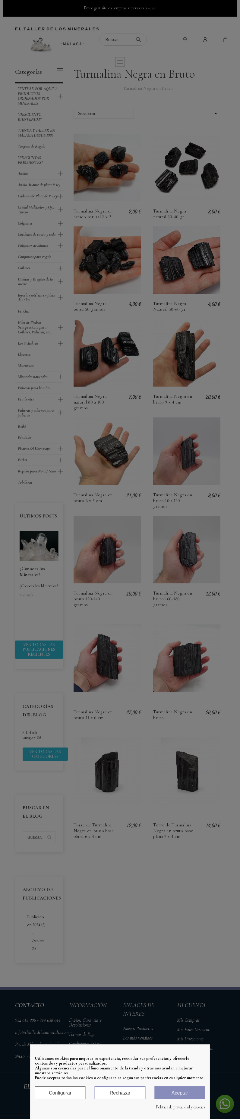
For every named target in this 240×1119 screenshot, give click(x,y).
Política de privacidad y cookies (180, 1107)
